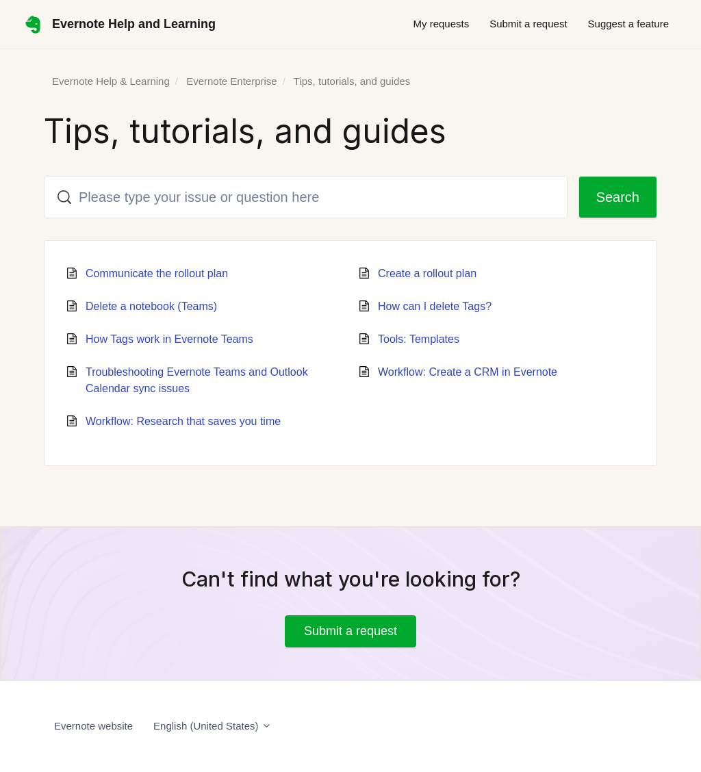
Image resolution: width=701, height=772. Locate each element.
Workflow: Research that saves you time (183, 421)
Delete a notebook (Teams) (151, 306)
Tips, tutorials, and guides (352, 81)
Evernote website (93, 726)
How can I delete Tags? (435, 306)
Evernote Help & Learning (111, 81)
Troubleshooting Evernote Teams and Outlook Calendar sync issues (197, 380)
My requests (441, 23)
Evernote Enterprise (231, 81)
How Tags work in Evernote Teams (169, 339)
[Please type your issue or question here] (306, 197)
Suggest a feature (628, 23)
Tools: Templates (418, 339)
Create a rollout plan (427, 273)
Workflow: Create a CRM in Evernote (467, 372)
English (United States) (212, 726)
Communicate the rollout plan (157, 273)
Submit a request (528, 23)
